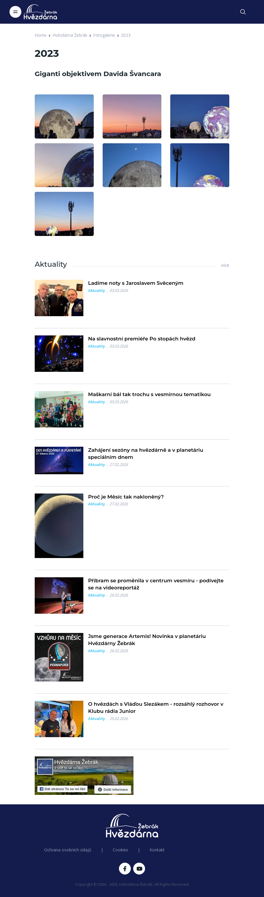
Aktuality (96, 290)
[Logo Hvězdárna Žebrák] (40, 12)
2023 (126, 35)
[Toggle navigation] (15, 12)
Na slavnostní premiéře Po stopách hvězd (141, 339)
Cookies (120, 850)
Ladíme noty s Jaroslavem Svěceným (135, 283)
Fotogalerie (104, 35)
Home (41, 35)
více (225, 265)
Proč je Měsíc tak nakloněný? (126, 497)
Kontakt (157, 850)
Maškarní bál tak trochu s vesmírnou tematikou (149, 394)
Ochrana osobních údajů (67, 850)
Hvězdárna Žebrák (70, 35)
